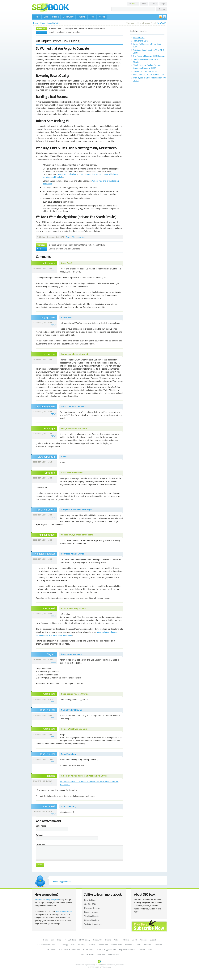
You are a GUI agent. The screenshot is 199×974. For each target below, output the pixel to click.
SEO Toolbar (51, 950)
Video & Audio (116, 945)
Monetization (103, 945)
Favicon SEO (138, 37)
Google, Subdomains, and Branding (64, 32)
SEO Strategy (63, 945)
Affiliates (126, 940)
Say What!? (161, 23)
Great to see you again (71, 654)
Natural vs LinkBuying (71, 710)
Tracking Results (91, 916)
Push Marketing (68, 754)
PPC (73, 945)
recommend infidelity (67, 174)
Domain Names (91, 912)
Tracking (81, 945)
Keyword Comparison (127, 950)
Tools (91, 17)
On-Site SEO (90, 904)
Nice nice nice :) (68, 806)
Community (68, 17)
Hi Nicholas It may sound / (73, 608)
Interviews (147, 945)
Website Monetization (93, 924)
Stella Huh (101, 954)
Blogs (42, 23)
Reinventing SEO (140, 41)
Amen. (64, 457)
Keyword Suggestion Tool (106, 950)
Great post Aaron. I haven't (73, 406)
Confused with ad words (72, 554)
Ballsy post (66, 317)
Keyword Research (92, 908)
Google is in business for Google (76, 510)
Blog (46, 17)
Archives (143, 940)
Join (133, 4)
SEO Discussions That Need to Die (148, 74)
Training (81, 17)
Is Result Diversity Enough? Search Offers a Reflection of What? (77, 28)
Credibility (91, 945)
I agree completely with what (74, 354)
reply (53, 270)
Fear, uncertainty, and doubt (74, 428)
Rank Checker (88, 950)
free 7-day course (64, 911)
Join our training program (47, 900)
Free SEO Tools (70, 940)
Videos (102, 17)
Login (163, 4)
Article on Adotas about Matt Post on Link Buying (84, 776)
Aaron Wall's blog (53, 23)
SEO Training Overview (46, 945)
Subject (39, 835)
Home (37, 17)
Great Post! (66, 263)
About (144, 4)
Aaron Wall (70, 237)
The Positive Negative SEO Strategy (149, 56)
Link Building (89, 900)
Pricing (55, 17)
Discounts (158, 945)
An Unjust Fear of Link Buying (57, 41)
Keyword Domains (145, 950)
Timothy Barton (113, 954)
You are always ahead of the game (77, 535)
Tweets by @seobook (61, 882)
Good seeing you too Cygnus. (75, 694)
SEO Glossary (84, 940)
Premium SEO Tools (133, 945)
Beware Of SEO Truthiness (145, 71)
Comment (41, 844)
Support (154, 4)
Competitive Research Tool (69, 950)
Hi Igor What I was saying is (74, 729)
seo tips (81, 237)
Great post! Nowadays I (72, 473)
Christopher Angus (87, 954)
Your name (41, 826)
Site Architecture (91, 920)
